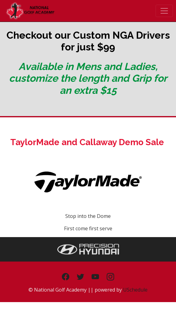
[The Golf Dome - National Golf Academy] (30, 10)
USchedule (135, 289)
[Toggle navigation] (164, 11)
